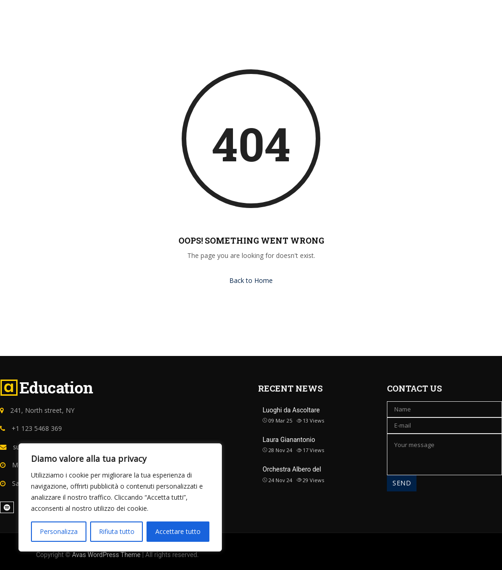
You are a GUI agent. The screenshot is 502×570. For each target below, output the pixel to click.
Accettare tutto (178, 531)
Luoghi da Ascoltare (291, 410)
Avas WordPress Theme (106, 554)
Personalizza (59, 531)
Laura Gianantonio (289, 439)
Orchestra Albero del (292, 469)
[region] (120, 497)
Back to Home (251, 280)
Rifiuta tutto (117, 531)
